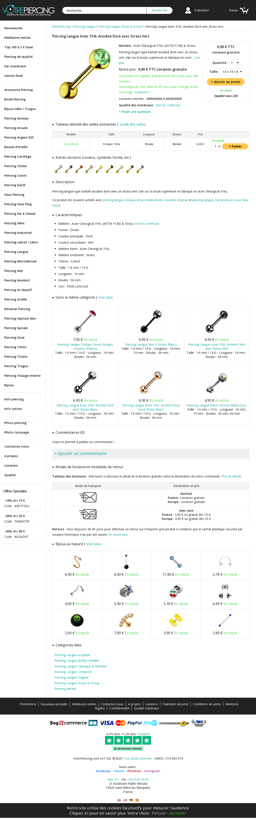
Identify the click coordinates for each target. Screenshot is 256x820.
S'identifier (201, 10)
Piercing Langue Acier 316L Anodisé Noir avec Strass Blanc (85, 407)
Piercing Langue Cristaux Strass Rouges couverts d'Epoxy (85, 346)
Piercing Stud (14, 337)
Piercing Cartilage (17, 156)
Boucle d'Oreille (16, 147)
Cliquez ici (79, 813)
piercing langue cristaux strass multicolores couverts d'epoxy (145, 200)
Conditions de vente (207, 704)
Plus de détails (231, 476)
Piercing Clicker (15, 166)
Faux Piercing (14, 194)
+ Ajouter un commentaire (80, 453)
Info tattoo (13, 409)
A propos (11, 456)
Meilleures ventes (17, 38)
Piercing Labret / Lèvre (21, 242)
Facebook (103, 771)
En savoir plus (118, 534)
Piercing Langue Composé (72, 672)
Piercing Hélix (14, 223)
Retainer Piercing (17, 309)
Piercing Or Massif (18, 290)
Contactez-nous (16, 446)
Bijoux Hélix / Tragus (20, 109)
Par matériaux (15, 66)
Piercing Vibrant (65, 689)
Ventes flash (13, 76)
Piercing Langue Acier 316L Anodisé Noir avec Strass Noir (216, 346)
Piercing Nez (13, 271)
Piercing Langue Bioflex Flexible (76, 660)
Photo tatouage (16, 432)
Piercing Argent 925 (19, 137)
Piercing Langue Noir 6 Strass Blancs (151, 344)
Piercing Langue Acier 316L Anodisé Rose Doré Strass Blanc (151, 407)
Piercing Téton (15, 347)
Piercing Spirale (16, 328)
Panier (233, 10)
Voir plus (105, 297)
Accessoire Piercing (18, 90)
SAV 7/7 (113, 779)
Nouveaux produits (54, 704)
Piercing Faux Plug (18, 204)
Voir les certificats (168, 105)
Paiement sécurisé (175, 704)
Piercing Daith (15, 185)
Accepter (178, 813)
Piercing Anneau (16, 118)
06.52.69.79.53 (139, 779)
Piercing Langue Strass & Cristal (76, 683)
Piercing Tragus (16, 366)
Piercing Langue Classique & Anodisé (80, 666)
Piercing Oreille (15, 299)
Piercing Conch (15, 175)
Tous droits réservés (137, 758)
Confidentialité (119, 708)
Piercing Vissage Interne (22, 376)
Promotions (28, 704)
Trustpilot (143, 734)
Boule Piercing (15, 99)
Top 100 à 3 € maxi (18, 47)
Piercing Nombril (17, 280)
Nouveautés (13, 28)
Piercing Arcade (16, 128)
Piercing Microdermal (20, 261)
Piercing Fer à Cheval (19, 214)
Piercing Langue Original (71, 677)
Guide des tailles (133, 124)
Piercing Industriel (18, 233)
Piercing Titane (15, 356)
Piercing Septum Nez (20, 318)
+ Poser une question (135, 112)
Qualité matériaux (146, 708)
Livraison (11, 465)
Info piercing (14, 399)
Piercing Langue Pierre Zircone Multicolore (216, 405)
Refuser (159, 813)
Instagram (152, 771)
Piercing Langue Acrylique (72, 655)
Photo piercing (15, 423)
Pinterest (134, 771)
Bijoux (9, 385)
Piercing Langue (16, 252)
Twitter (119, 771)
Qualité (10, 475)
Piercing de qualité (18, 57)
